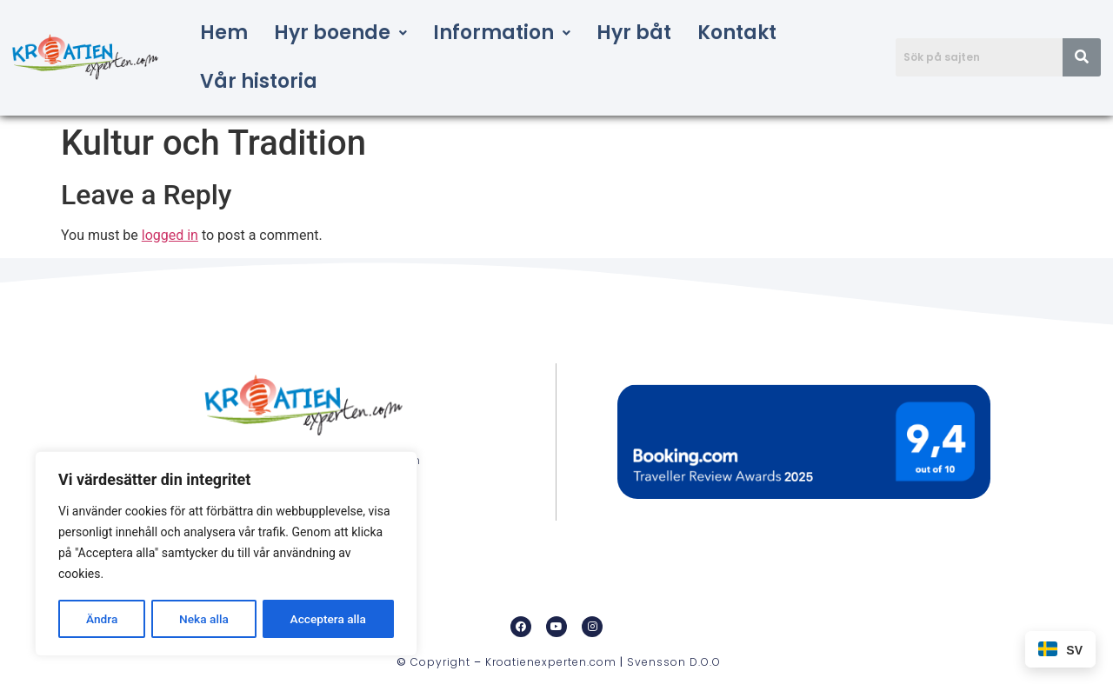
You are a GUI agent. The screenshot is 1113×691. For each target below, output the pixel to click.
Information (501, 32)
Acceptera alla (328, 619)
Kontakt (736, 32)
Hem (224, 32)
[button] (340, 33)
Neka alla (203, 619)
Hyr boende (340, 32)
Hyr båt (633, 32)
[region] (226, 554)
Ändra (101, 619)
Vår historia (258, 81)
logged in (170, 235)
